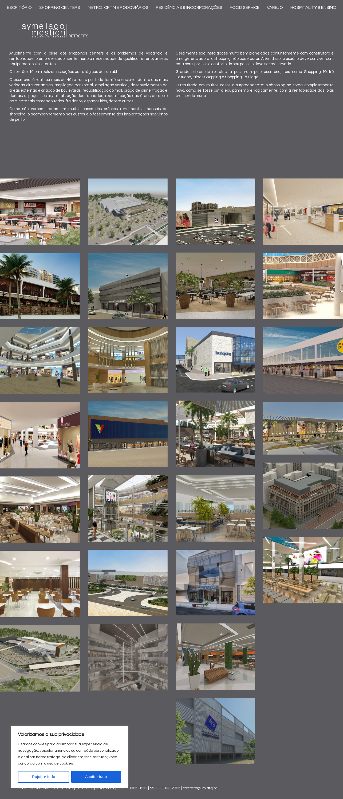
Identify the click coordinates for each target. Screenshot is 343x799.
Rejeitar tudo (43, 777)
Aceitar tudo (96, 777)
